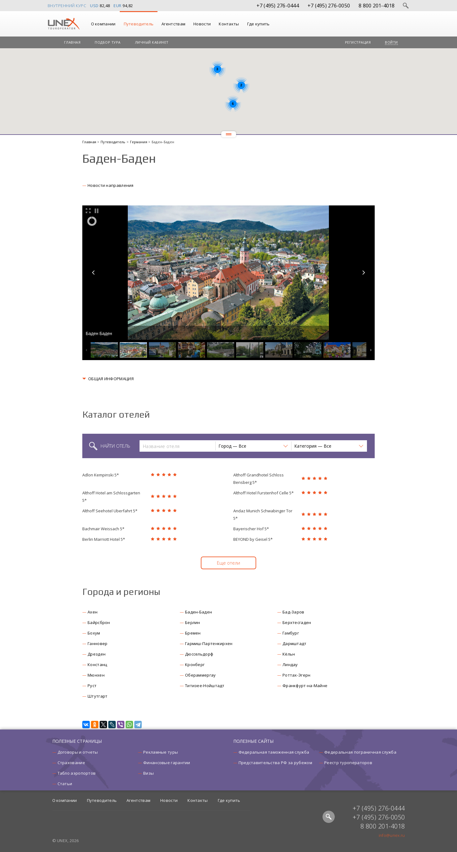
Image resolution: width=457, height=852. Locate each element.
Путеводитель (139, 24)
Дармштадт (294, 643)
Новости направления (111, 185)
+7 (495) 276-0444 (278, 5)
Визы (148, 773)
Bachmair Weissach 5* (103, 528)
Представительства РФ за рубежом (275, 762)
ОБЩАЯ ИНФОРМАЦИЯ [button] (111, 378)
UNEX (64, 24)
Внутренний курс (67, 5)
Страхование (71, 762)
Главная (72, 42)
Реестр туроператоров (348, 762)
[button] (253, 446)
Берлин (192, 622)
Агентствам (173, 24)
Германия (139, 142)
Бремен (193, 633)
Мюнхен (96, 675)
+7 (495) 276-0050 (329, 5)
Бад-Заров (293, 612)
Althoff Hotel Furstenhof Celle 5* (263, 493)
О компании (103, 24)
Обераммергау (200, 675)
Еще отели (228, 563)
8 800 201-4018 (377, 5)
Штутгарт (97, 696)
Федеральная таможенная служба (274, 752)
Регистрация (358, 42)
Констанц (97, 664)
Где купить (258, 24)
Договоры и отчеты (78, 752)
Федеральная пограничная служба (360, 752)
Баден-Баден (198, 612)
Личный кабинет (152, 42)
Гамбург (290, 633)
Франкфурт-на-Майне (304, 685)
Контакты (229, 24)
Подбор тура (108, 42)
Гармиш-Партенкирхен (209, 643)
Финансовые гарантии (166, 762)
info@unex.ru (392, 835)
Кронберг (195, 664)
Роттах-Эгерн (296, 675)
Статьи (65, 783)
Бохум (94, 633)
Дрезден (97, 654)
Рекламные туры (160, 752)
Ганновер (97, 643)
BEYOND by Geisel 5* (253, 539)
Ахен (92, 612)
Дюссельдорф (199, 654)
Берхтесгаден (296, 622)
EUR (118, 5)
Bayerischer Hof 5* (251, 528)
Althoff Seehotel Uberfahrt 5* (109, 511)
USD (94, 5)
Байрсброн (99, 622)
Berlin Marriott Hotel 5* (103, 539)
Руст (92, 685)
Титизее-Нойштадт (205, 685)
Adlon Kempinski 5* (100, 475)
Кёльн (288, 654)
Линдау (290, 664)
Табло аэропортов (77, 773)
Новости (202, 24)
